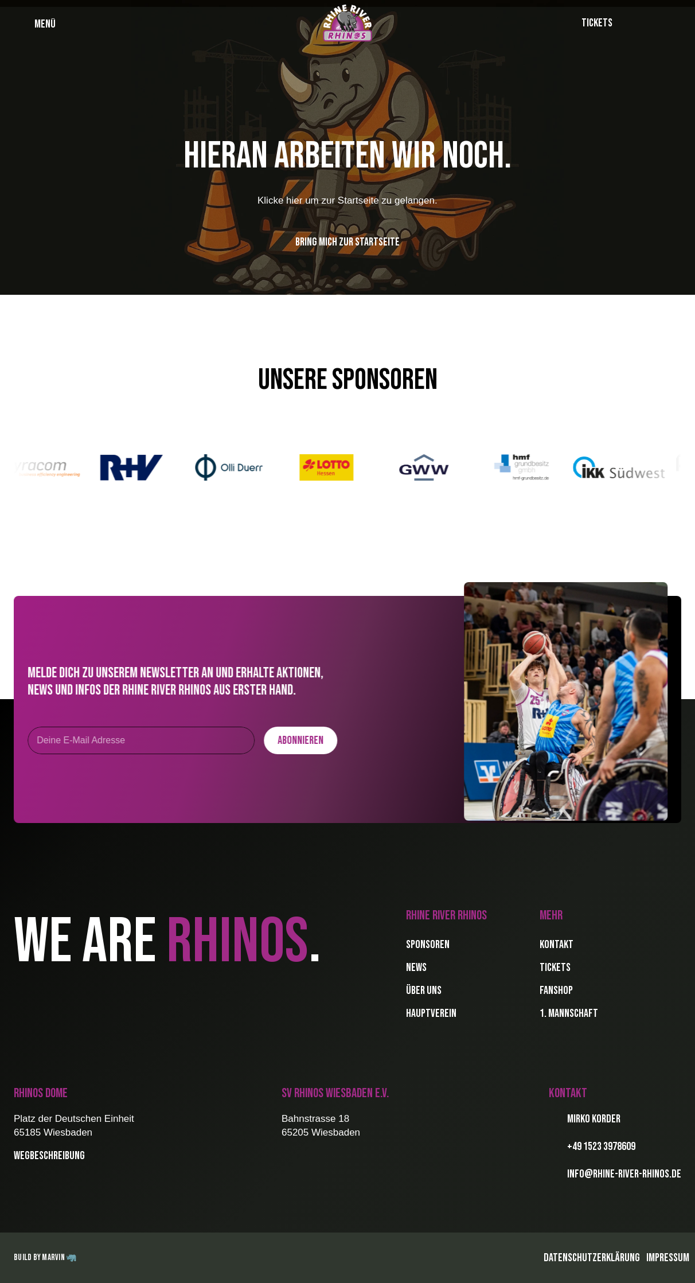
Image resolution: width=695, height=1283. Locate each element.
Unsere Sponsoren (348, 380)
